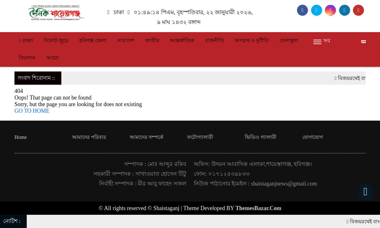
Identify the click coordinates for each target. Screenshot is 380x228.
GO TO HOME (31, 111)
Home (20, 137)
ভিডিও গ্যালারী (261, 137)
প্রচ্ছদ (26, 40)
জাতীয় (152, 40)
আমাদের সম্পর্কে (146, 137)
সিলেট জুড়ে (56, 40)
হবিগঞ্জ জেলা (93, 40)
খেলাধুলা (289, 40)
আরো (53, 57)
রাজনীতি (214, 40)
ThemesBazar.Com (259, 208)
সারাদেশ (125, 40)
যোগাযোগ (312, 137)
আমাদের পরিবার (89, 137)
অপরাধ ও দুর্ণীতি (252, 40)
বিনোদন (27, 57)
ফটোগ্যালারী (200, 137)
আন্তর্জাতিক (182, 40)
